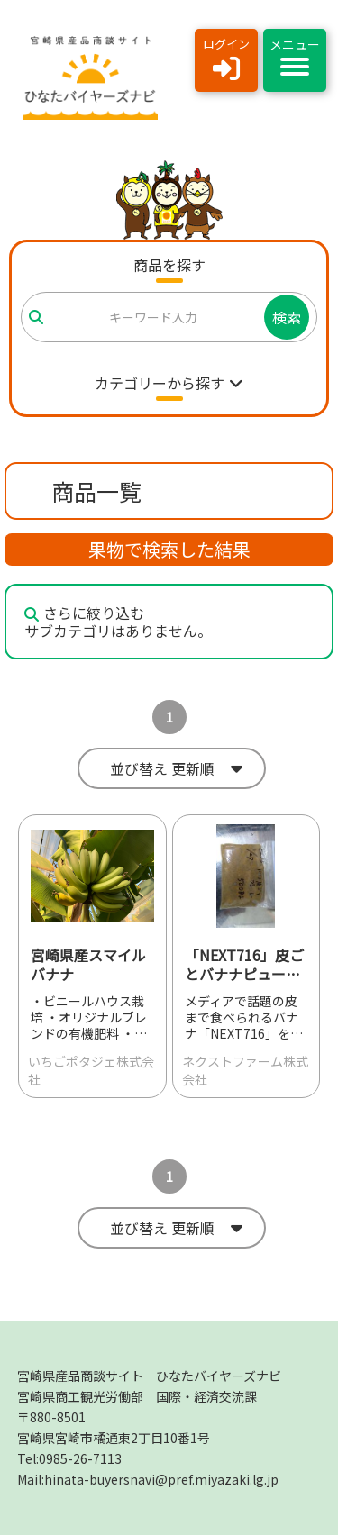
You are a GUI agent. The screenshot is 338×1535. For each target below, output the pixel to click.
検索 (286, 317)
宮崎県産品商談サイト (149, 1376)
